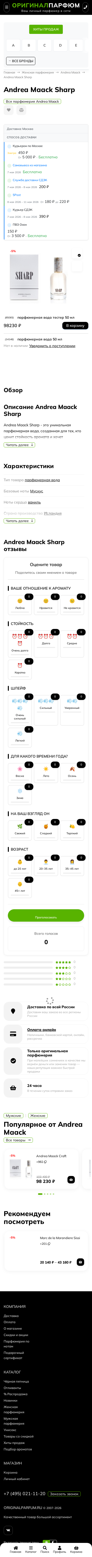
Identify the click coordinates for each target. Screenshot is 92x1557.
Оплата (9, 1322)
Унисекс (10, 1430)
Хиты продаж (14, 1443)
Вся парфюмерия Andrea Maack (32, 101)
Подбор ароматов (18, 1449)
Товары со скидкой (19, 1436)
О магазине (13, 1328)
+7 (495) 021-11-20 (24, 1493)
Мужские (13, 1115)
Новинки (10, 1400)
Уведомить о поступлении (52, 345)
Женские (37, 1115)
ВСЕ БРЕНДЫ (22, 61)
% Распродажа (15, 1394)
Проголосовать (46, 917)
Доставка (11, 1316)
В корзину (75, 325)
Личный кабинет (17, 1479)
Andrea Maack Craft (51, 1156)
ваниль (34, 502)
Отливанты (12, 1388)
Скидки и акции (16, 1335)
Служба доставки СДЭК (30, 180)
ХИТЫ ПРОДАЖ (46, 29)
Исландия (53, 513)
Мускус (36, 491)
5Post (17, 195)
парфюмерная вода (42, 480)
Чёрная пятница (16, 1381)
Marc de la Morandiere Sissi (60, 1238)
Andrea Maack (70, 72)
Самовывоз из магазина (30, 165)
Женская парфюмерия (38, 72)
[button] (40, 1194)
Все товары (18, 1140)
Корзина (10, 1472)
